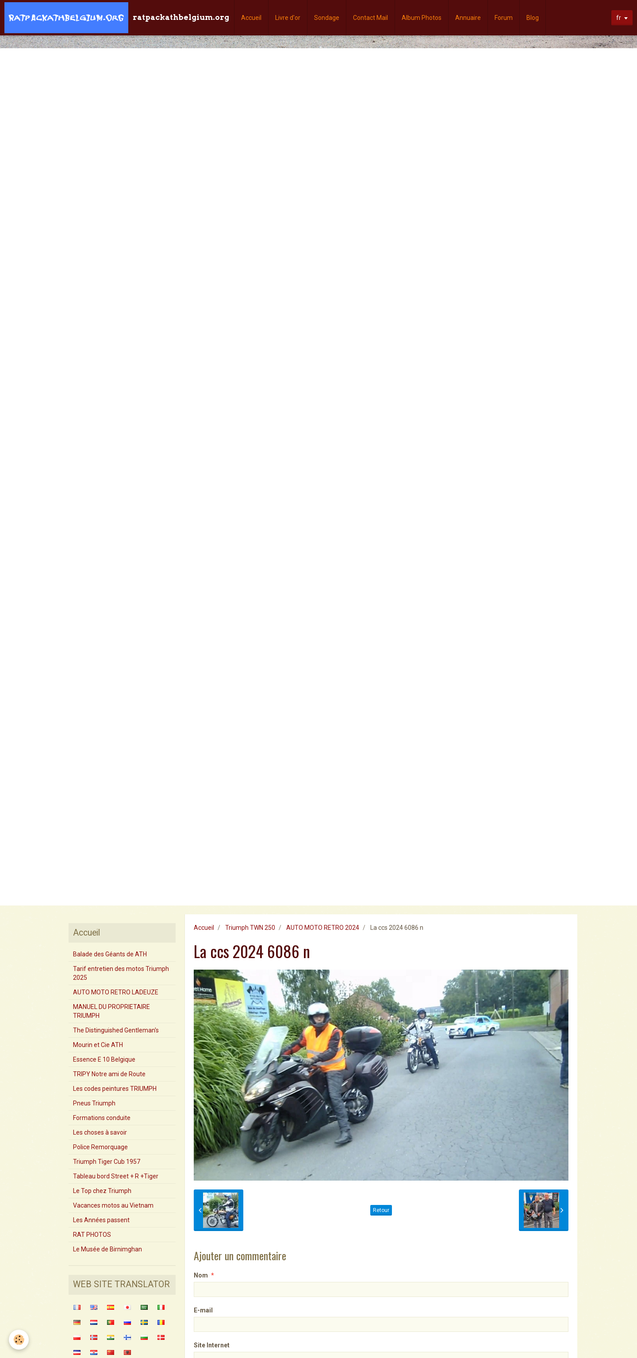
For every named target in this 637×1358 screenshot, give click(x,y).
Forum (504, 17)
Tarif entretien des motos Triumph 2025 (121, 973)
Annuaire (468, 17)
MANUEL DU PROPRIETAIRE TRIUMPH (111, 1011)
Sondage (326, 17)
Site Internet (212, 1345)
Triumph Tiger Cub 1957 (106, 1161)
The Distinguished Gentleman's (116, 1030)
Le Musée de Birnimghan (107, 1249)
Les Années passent (101, 1220)
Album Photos (421, 17)
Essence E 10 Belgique (104, 1059)
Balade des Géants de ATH (110, 954)
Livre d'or (287, 17)
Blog (532, 17)
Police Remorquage (100, 1147)
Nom (201, 1275)
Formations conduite (101, 1117)
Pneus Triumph (94, 1103)
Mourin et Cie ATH (98, 1044)
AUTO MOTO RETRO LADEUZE (115, 992)
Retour (381, 1210)
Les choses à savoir (100, 1132)
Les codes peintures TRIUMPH (115, 1088)
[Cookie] (19, 1340)
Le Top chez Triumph (102, 1190)
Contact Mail (370, 17)
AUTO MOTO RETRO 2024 (322, 927)
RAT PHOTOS (92, 1234)
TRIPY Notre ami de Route (109, 1074)
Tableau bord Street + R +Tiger (115, 1176)
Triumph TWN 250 (250, 927)
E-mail (203, 1310)
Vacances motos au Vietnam (113, 1205)
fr (618, 17)
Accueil (251, 17)
